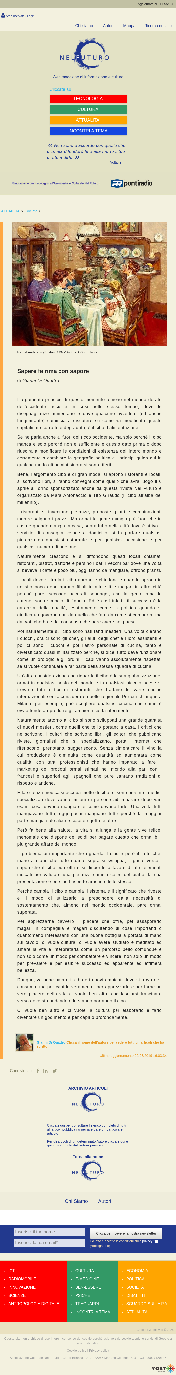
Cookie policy (76, 1351)
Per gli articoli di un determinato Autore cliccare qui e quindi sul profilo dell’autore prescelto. (87, 1143)
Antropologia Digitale (33, 1304)
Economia (137, 1271)
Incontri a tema (92, 1312)
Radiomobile (22, 1279)
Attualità (137, 1312)
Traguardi (87, 1304)
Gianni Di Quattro (52, 1042)
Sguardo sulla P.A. (147, 1304)
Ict (11, 1271)
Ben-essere (88, 1287)
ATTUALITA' (10, 211)
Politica (135, 1279)
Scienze (17, 1295)
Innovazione (22, 1287)
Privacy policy (99, 1351)
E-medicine (87, 1279)
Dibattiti (135, 1295)
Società (31, 211)
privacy (147, 1241)
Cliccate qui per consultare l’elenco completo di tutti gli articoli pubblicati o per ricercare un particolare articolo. (86, 1129)
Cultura (84, 1271)
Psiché (82, 1295)
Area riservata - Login (20, 16)
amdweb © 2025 (163, 1330)
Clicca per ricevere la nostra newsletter (126, 1233)
